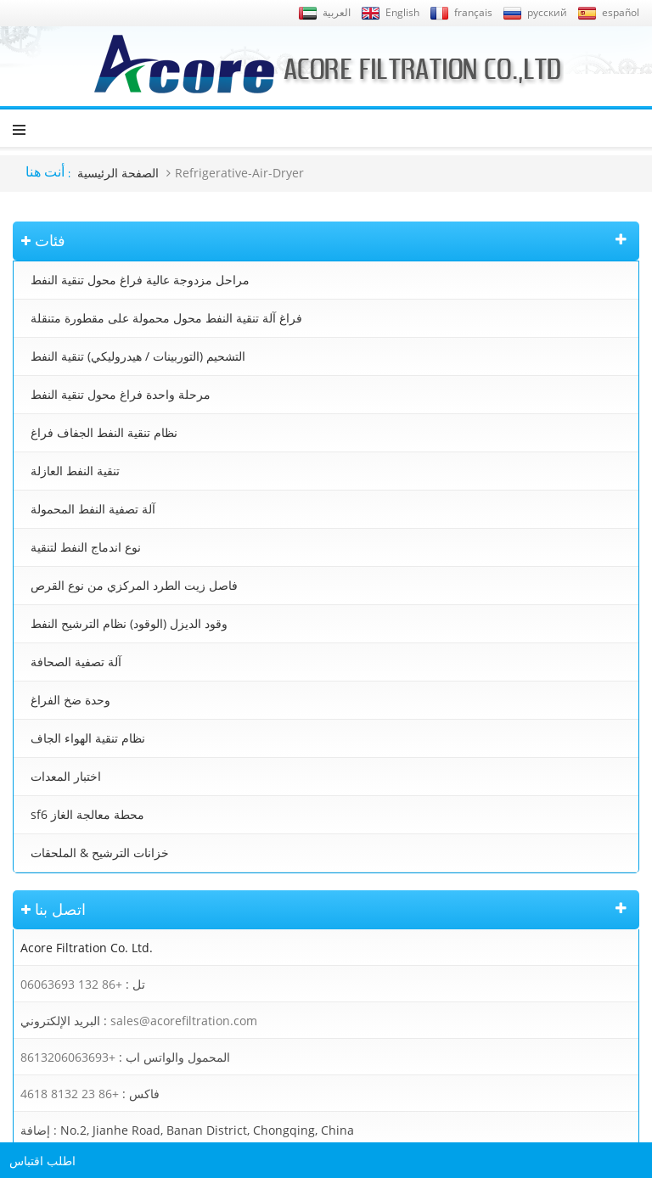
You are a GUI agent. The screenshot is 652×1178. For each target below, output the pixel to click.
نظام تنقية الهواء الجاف (88, 738)
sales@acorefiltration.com (183, 1021)
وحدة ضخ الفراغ (70, 700)
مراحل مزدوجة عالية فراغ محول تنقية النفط (140, 280)
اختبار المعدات (66, 776)
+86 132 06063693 (71, 984)
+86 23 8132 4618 (69, 1093)
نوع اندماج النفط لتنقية (86, 547)
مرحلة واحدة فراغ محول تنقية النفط (121, 394)
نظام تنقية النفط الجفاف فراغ (104, 432)
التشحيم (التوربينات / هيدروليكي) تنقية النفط (138, 356)
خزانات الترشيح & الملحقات (100, 852)
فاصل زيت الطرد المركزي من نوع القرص (134, 585)
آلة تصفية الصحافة (76, 662)
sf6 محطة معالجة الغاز (87, 814)
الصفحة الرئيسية (118, 173)
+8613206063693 (67, 1057)
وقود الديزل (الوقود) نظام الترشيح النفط (129, 623)
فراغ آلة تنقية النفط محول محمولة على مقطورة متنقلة (166, 318)
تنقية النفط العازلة (75, 471)
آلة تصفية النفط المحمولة (93, 509)
